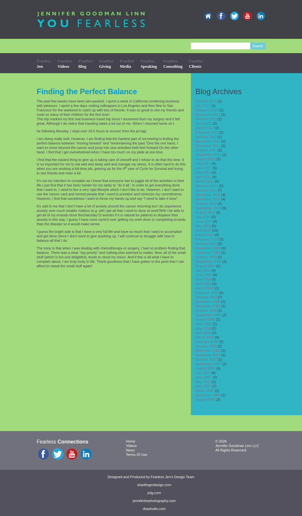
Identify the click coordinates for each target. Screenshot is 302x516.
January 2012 (206, 137)
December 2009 (208, 248)
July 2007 (203, 373)
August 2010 (205, 212)
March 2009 (205, 288)
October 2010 (206, 204)
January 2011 (206, 190)
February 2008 (207, 342)
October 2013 (206, 101)
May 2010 (203, 226)
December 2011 (208, 141)
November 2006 (208, 395)
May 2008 (203, 328)
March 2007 (205, 391)
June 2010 (204, 221)
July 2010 (203, 217)
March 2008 (205, 337)
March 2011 (205, 181)
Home (130, 441)
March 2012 (205, 128)
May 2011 (203, 172)
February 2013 (207, 110)
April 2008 (203, 333)
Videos (131, 446)
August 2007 (205, 368)
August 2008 (205, 319)
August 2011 (205, 159)
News (130, 450)
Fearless (44, 63)
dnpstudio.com (154, 509)
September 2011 (208, 155)
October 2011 (206, 150)
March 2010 (205, 235)
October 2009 (206, 257)
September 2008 (208, 315)
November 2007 (208, 355)
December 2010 (208, 195)
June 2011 (204, 168)
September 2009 (208, 261)
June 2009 (204, 275)
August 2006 (205, 399)
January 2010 (206, 244)
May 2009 (203, 279)
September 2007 (208, 364)
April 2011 (203, 177)
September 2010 (208, 208)
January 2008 (206, 346)
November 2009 (208, 253)
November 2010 (208, 199)
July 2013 (203, 106)
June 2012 (204, 123)
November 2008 (208, 306)
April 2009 (203, 284)
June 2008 (204, 324)
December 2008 (208, 301)
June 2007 (204, 377)
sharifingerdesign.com (154, 485)
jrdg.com (154, 493)
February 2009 (207, 293)
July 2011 (203, 163)
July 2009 (203, 270)
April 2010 (203, 230)
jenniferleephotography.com (154, 501)
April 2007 (203, 386)
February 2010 (207, 239)
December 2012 (208, 114)
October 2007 (206, 359)
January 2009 (206, 297)
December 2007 (208, 350)
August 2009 (205, 266)
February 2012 (207, 132)
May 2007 (203, 382)
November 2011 (208, 146)
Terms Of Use (136, 455)
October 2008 (206, 310)
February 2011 (207, 186)
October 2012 (206, 119)
